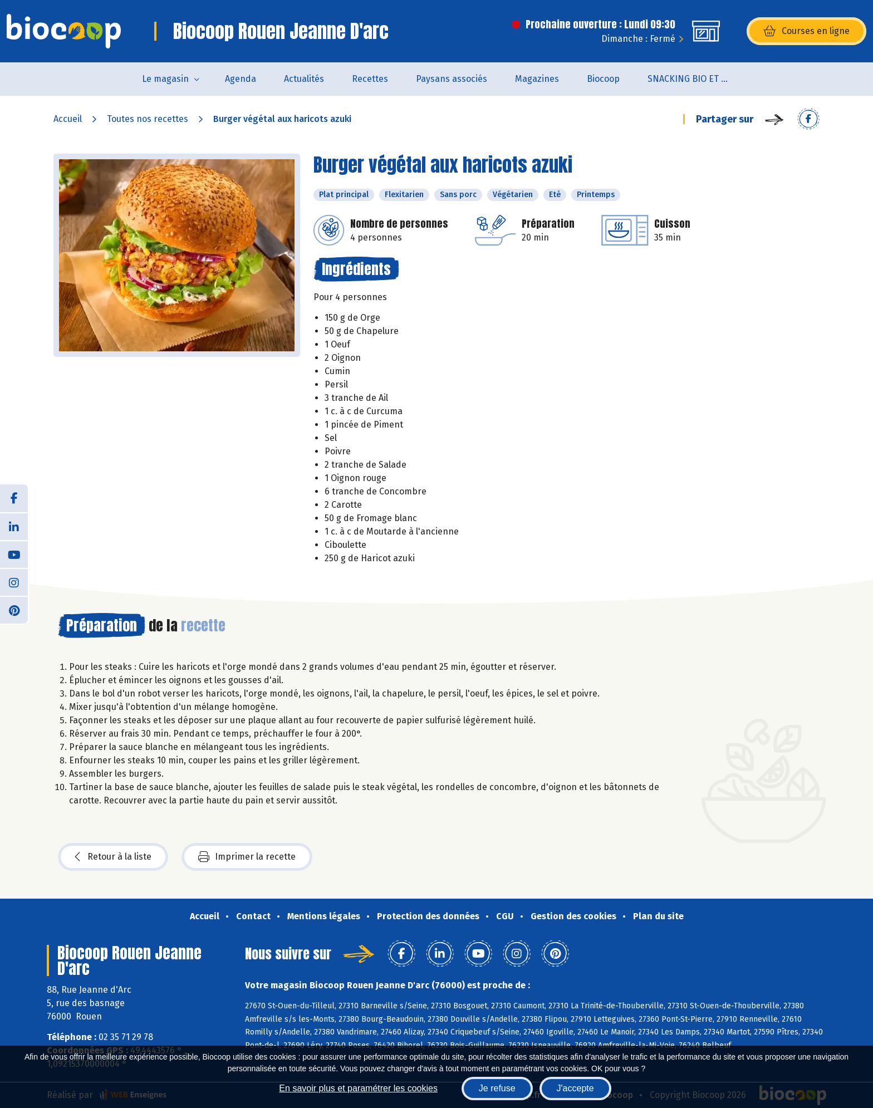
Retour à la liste (113, 856)
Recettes (370, 78)
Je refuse (497, 1088)
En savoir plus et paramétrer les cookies (358, 1088)
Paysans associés (451, 78)
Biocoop (603, 78)
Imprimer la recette (247, 856)
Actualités (304, 78)
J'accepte (575, 1088)
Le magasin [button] (165, 78)
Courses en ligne (806, 31)
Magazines (537, 78)
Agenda (240, 78)
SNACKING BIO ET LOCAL (696, 78)
